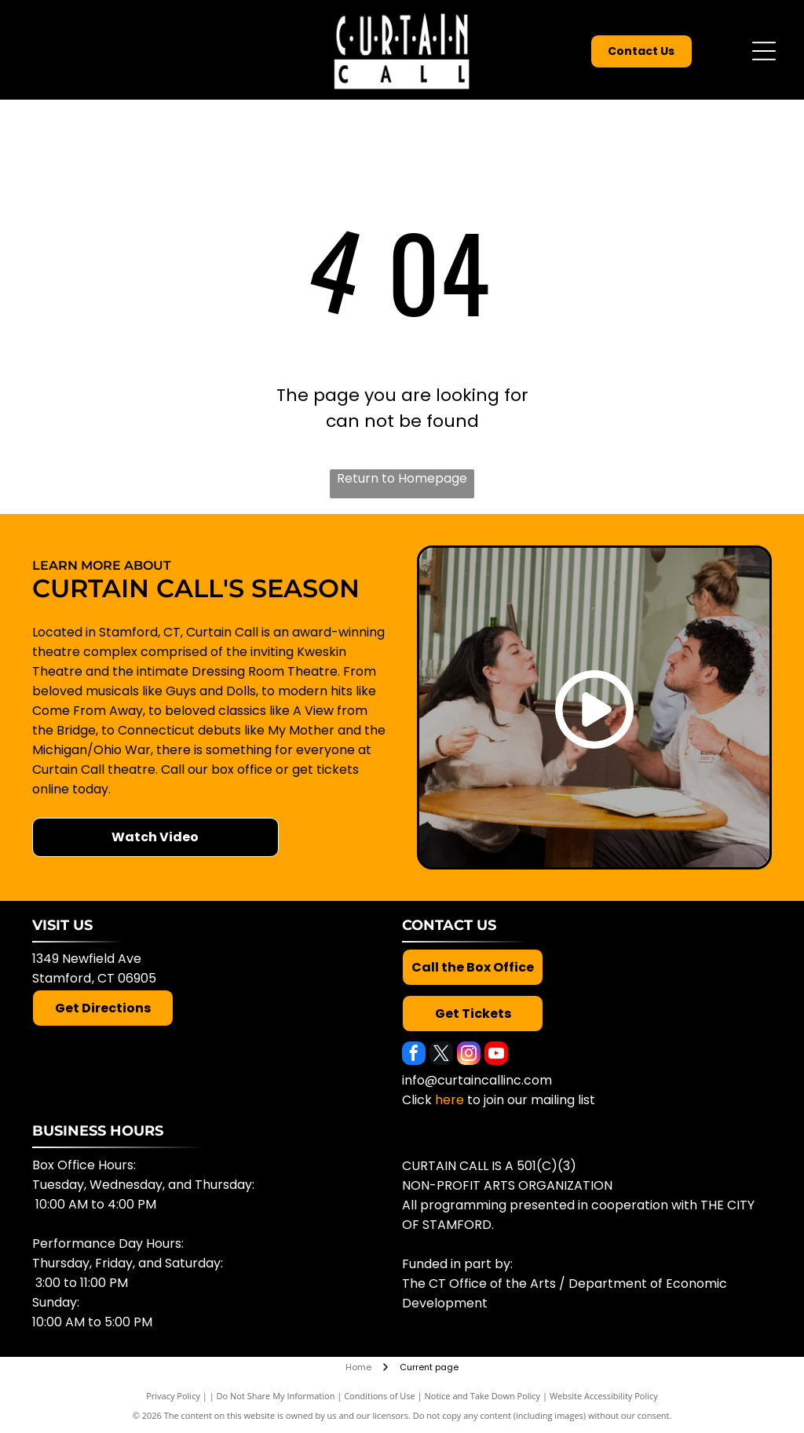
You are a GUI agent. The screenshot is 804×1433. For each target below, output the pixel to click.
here (449, 1100)
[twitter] (441, 1055)
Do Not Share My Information (276, 1396)
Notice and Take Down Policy (483, 1396)
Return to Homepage (402, 478)
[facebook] (414, 1055)
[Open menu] (764, 51)
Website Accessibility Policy (604, 1396)
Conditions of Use (379, 1396)
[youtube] (496, 1055)
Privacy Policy (173, 1396)
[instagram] (469, 1055)
